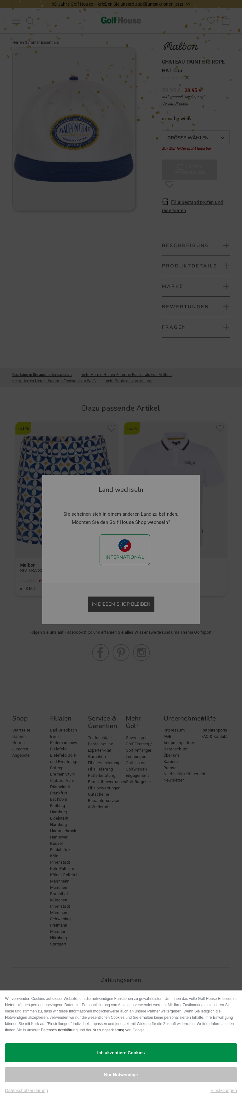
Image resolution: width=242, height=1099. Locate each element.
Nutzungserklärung (108, 1030)
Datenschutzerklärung (59, 1030)
